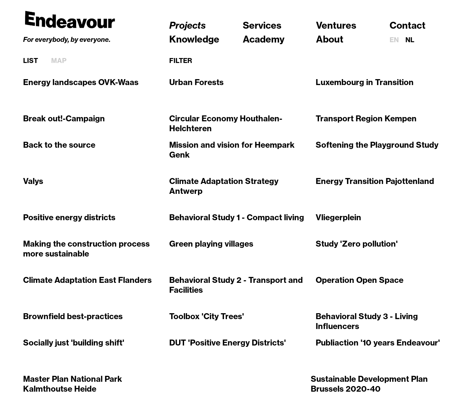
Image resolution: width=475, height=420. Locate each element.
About (329, 39)
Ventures (336, 25)
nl (409, 40)
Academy (264, 39)
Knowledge (194, 39)
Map (59, 61)
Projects (187, 25)
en (394, 40)
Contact (408, 25)
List (30, 61)
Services (262, 25)
